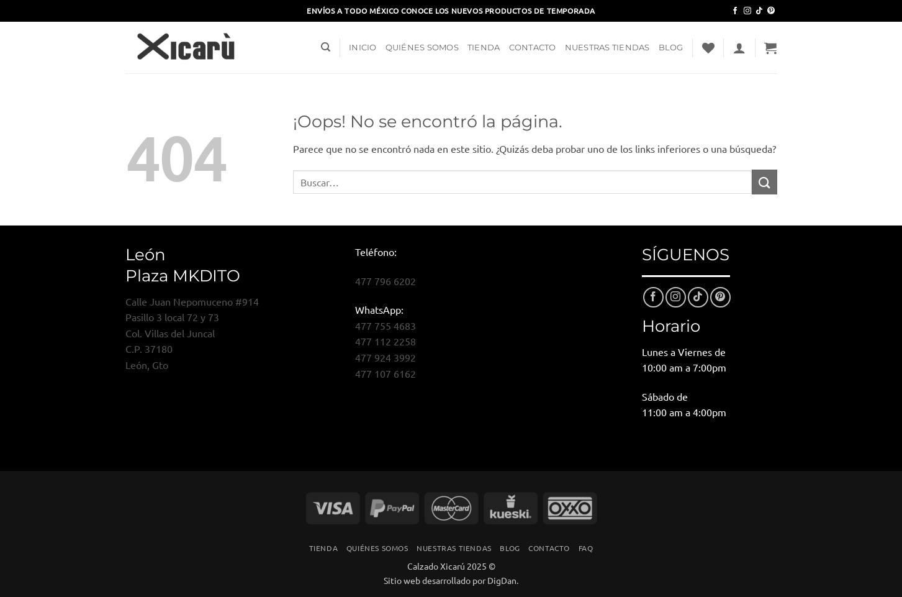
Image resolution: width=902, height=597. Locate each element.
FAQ (586, 548)
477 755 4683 (385, 325)
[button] (739, 48)
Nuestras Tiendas (607, 47)
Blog (671, 47)
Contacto (532, 47)
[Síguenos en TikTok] (759, 11)
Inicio (363, 47)
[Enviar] (764, 182)
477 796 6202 (385, 281)
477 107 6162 (385, 373)
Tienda (483, 47)
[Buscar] (325, 47)
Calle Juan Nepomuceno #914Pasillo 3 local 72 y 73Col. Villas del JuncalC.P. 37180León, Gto (192, 333)
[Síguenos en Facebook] (735, 11)
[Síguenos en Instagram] (747, 11)
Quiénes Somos (422, 47)
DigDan (501, 580)
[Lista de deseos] (708, 48)
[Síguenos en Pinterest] (771, 11)
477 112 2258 (385, 341)
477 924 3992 (385, 357)
